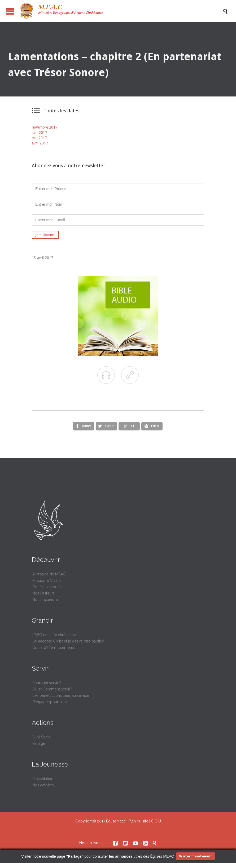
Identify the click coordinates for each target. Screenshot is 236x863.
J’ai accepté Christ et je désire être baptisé (68, 641)
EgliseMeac (116, 821)
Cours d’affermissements (53, 647)
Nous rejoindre (45, 599)
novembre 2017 (45, 127)
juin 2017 (39, 132)
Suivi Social (41, 737)
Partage (38, 743)
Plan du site (138, 821)
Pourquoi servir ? (46, 683)
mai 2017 (39, 138)
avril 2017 (40, 143)
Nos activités (43, 785)
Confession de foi (47, 587)
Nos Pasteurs (43, 593)
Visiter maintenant (195, 856)
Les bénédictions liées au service (60, 695)
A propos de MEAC (48, 574)
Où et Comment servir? (52, 689)
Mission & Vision (46, 580)
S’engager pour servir (50, 702)
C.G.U (156, 821)
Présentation (42, 779)
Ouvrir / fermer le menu (10, 11)
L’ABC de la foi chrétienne (54, 635)
